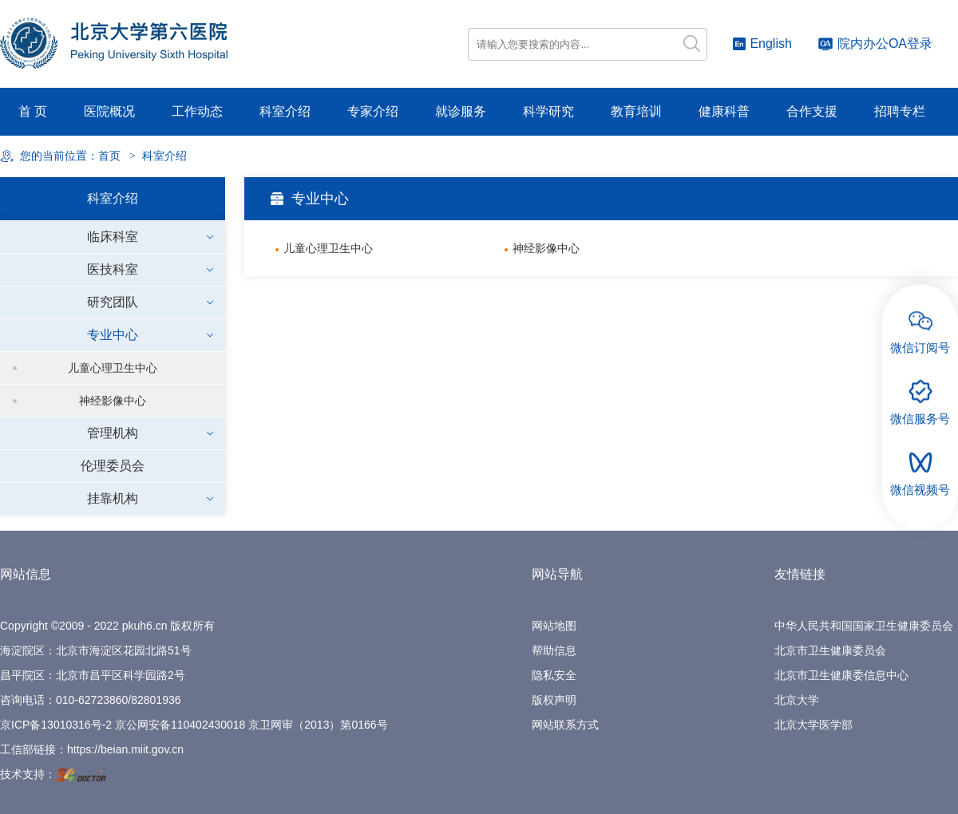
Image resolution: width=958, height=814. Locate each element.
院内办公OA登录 (874, 44)
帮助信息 (554, 650)
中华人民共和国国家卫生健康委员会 (863, 625)
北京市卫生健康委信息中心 (841, 675)
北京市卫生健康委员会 (830, 650)
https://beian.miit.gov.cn (125, 749)
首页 (109, 156)
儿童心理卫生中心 (112, 368)
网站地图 (554, 625)
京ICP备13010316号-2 (56, 724)
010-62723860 (92, 699)
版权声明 (554, 699)
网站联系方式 (565, 724)
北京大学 (796, 699)
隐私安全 (554, 675)
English (762, 43)
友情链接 (799, 574)
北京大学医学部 (813, 724)
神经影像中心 (112, 400)
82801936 (155, 699)
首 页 (32, 111)
